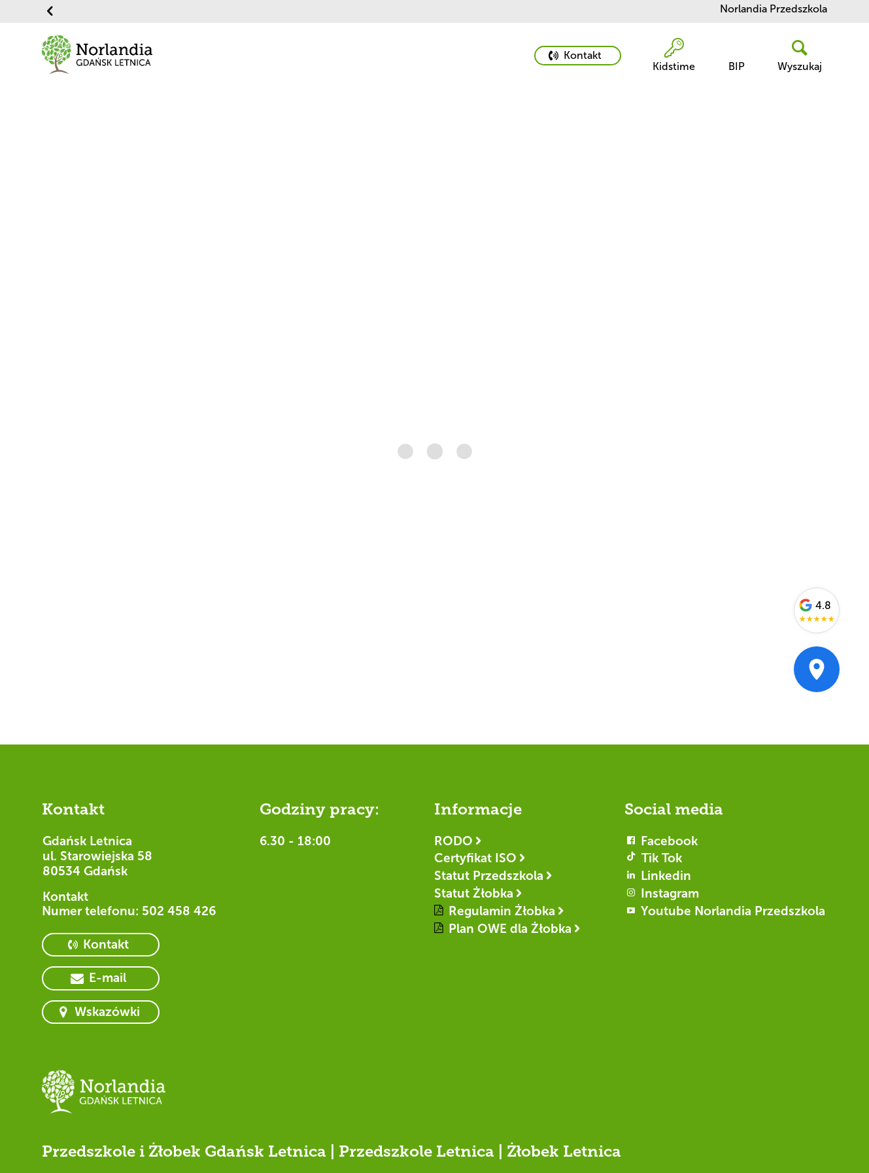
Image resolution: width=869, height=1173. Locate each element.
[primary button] (577, 55)
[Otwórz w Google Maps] (817, 669)
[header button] (794, 56)
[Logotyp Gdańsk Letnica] (104, 1098)
